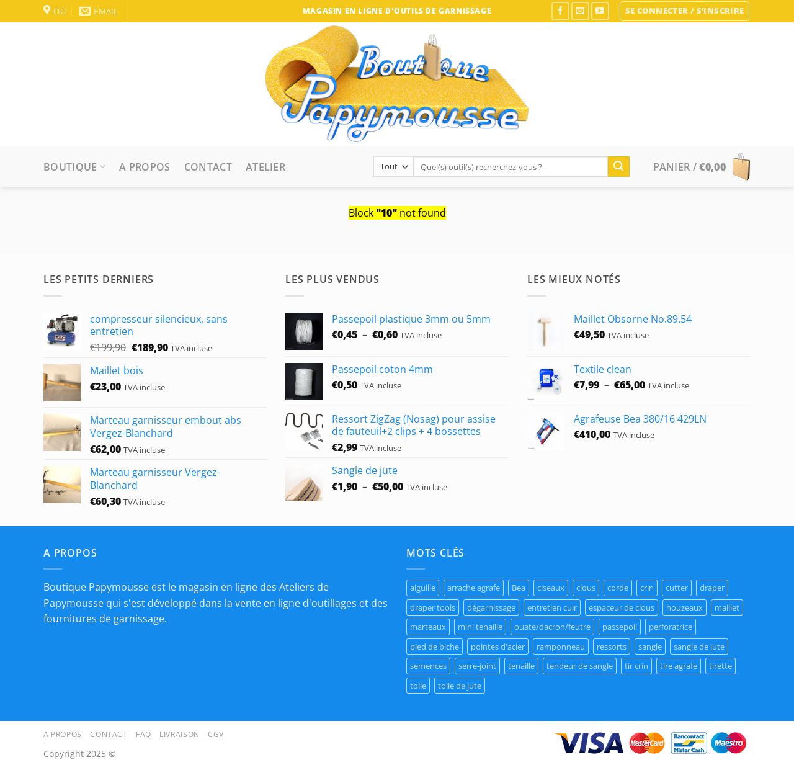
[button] (685, 11)
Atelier (265, 167)
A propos (145, 167)
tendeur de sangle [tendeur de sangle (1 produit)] (579, 665)
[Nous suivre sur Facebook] (560, 11)
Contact (208, 167)
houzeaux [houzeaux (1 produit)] (684, 607)
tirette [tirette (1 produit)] (720, 665)
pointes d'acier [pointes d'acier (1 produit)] (498, 646)
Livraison (179, 734)
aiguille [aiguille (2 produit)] (422, 587)
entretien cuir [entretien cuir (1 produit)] (552, 607)
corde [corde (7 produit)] (617, 587)
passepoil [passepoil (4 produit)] (619, 626)
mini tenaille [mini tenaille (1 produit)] (480, 626)
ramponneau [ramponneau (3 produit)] (561, 646)
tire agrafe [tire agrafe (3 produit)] (678, 665)
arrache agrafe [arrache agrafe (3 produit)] (473, 587)
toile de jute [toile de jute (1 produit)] (459, 685)
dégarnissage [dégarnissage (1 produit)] (491, 607)
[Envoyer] (618, 166)
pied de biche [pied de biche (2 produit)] (434, 646)
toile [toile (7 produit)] (418, 685)
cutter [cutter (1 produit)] (677, 587)
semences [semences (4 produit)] (428, 665)
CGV (216, 734)
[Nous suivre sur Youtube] (600, 11)
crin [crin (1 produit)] (647, 587)
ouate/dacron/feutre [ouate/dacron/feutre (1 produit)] (552, 626)
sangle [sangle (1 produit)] (650, 646)
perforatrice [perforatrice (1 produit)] (670, 626)
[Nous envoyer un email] (580, 11)
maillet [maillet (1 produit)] (727, 607)
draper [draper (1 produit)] (712, 587)
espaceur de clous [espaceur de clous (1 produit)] (621, 607)
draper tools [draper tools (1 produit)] (432, 607)
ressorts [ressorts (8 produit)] (612, 646)
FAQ (143, 734)
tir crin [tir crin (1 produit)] (636, 665)
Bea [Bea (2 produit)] (518, 587)
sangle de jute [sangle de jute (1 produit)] (699, 646)
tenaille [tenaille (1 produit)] (521, 665)
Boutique (74, 167)
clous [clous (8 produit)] (586, 587)
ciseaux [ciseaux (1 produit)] (550, 587)
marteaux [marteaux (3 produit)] (428, 626)
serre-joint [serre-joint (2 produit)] (477, 665)
